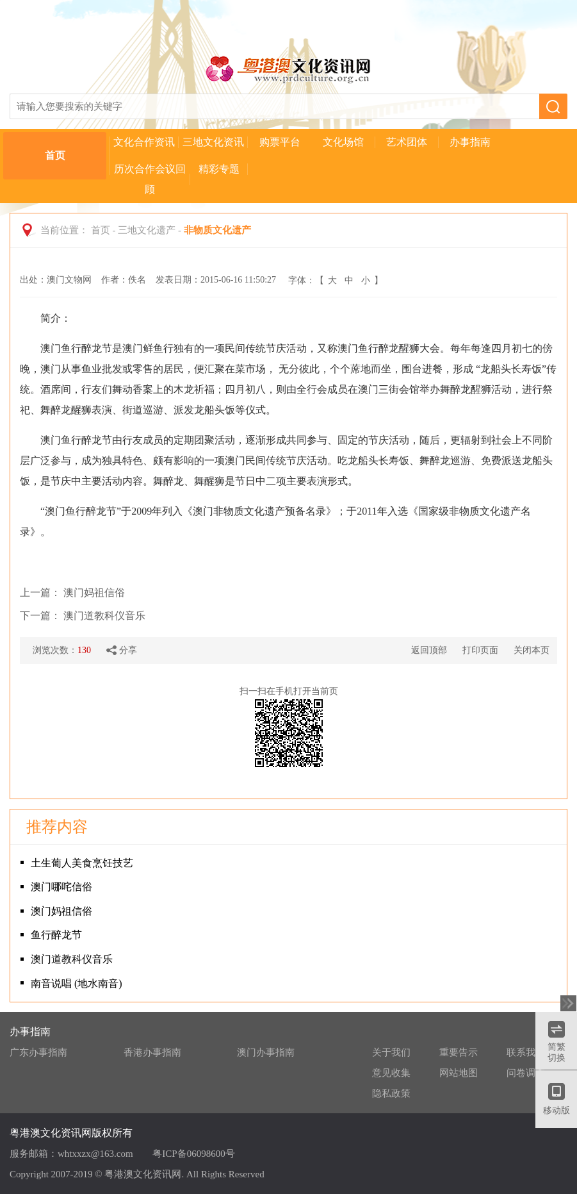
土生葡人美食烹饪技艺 (82, 863)
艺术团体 (406, 142)
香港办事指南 (152, 1052)
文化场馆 (343, 142)
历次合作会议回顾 (150, 179)
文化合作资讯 (144, 142)
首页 (55, 155)
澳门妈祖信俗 (94, 592)
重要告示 (458, 1052)
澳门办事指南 (266, 1052)
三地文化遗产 (146, 230)
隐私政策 (391, 1093)
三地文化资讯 (213, 142)
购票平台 (279, 142)
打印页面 (480, 650)
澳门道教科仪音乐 (104, 615)
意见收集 (391, 1073)
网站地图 (458, 1073)
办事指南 (470, 142)
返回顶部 (429, 650)
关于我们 (391, 1052)
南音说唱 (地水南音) (76, 983)
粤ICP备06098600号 (193, 1153)
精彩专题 (219, 168)
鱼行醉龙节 (56, 934)
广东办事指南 (38, 1052)
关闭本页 (531, 650)
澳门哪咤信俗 (61, 886)
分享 (121, 650)
